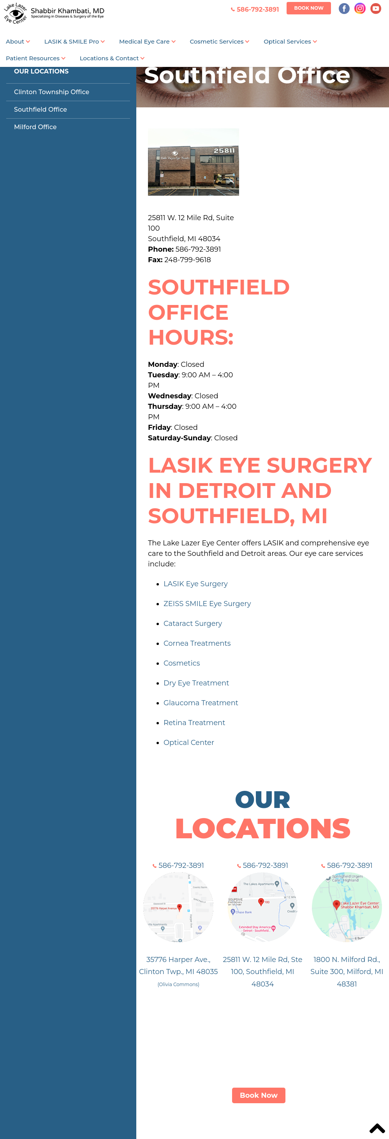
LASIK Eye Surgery (196, 584)
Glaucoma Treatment (201, 703)
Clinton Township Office (51, 92)
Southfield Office (40, 109)
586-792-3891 (178, 865)
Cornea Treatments (197, 643)
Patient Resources (33, 58)
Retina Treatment (194, 722)
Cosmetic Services (216, 41)
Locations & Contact (109, 58)
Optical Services (287, 41)
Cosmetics (182, 663)
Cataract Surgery (193, 623)
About (15, 41)
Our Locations (41, 71)
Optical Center (189, 742)
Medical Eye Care (144, 41)
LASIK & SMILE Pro (71, 41)
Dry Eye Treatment (196, 683)
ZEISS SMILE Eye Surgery (207, 603)
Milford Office (35, 127)
